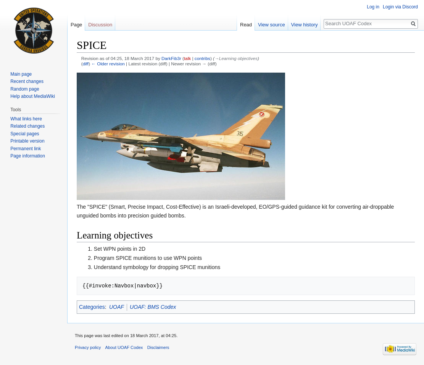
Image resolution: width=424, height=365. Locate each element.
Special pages (24, 133)
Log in (373, 7)
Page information (27, 156)
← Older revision (108, 63)
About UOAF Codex (124, 347)
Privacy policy (88, 347)
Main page (21, 74)
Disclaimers (158, 347)
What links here (26, 119)
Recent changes (27, 81)
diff (86, 63)
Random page (24, 89)
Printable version (27, 141)
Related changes (27, 126)
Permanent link (25, 148)
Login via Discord (400, 7)
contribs (202, 58)
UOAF (116, 307)
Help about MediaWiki (32, 96)
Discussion (100, 25)
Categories (92, 307)
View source (271, 25)
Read (246, 25)
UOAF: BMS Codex (153, 307)
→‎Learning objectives (236, 58)
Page (76, 25)
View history (304, 25)
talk (187, 58)
